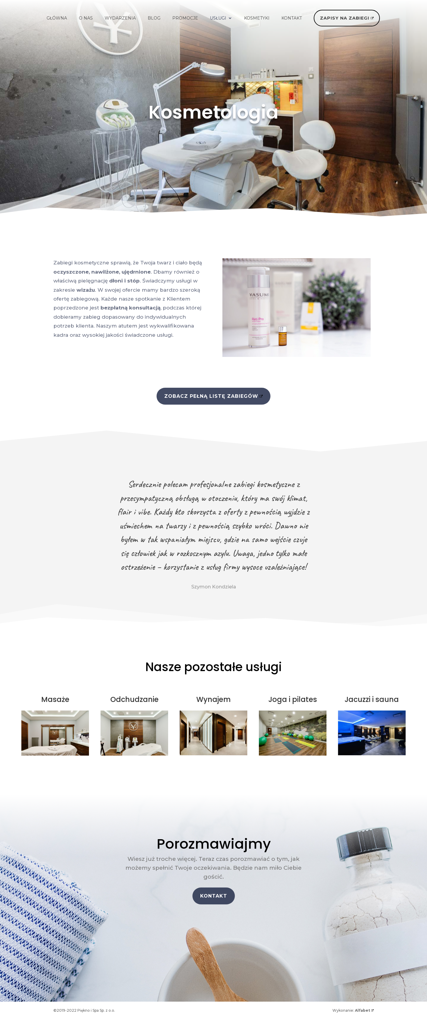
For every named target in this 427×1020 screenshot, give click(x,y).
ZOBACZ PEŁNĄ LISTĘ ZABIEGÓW (211, 396)
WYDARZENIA (120, 18)
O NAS (86, 18)
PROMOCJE (185, 18)
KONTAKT (291, 18)
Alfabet (362, 1010)
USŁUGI (218, 18)
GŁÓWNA (57, 18)
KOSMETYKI (257, 18)
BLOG (154, 18)
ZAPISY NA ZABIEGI (344, 18)
